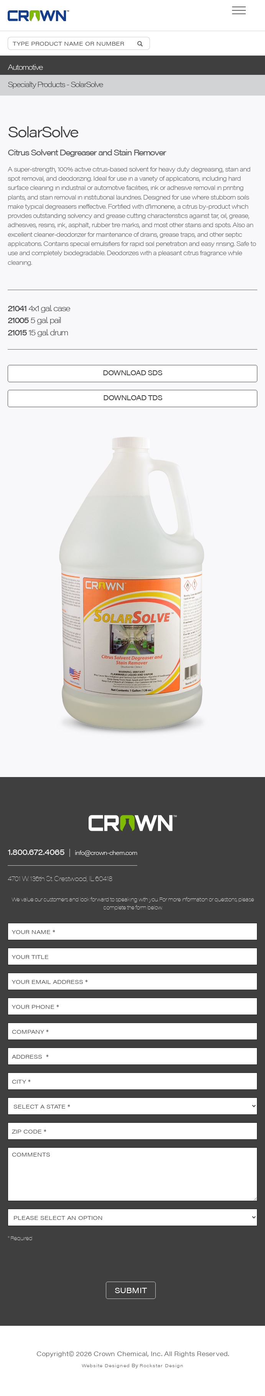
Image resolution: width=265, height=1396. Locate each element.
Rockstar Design (162, 1365)
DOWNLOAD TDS (132, 397)
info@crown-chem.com (106, 852)
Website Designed (106, 1365)
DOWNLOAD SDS (132, 372)
